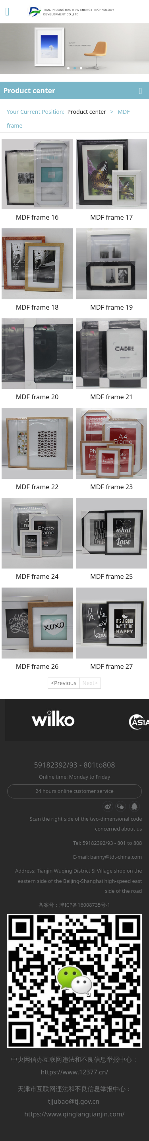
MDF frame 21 (111, 396)
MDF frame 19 (111, 307)
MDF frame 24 (37, 576)
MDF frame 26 (37, 666)
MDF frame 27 (111, 666)
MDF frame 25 (111, 576)
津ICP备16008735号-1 (84, 904)
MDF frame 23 (111, 486)
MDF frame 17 (111, 217)
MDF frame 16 (37, 217)
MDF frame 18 (37, 307)
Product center (86, 111)
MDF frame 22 (37, 486)
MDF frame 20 (37, 396)
